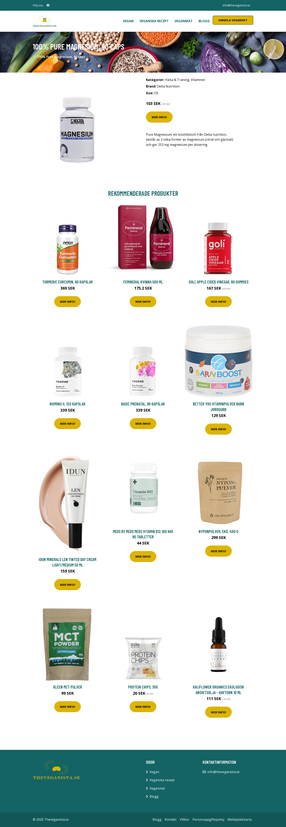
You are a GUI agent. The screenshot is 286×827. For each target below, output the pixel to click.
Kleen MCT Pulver (67, 686)
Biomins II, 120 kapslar (67, 403)
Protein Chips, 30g (143, 686)
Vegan (128, 21)
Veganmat (184, 21)
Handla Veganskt (232, 20)
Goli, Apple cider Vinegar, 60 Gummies (218, 281)
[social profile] (48, 5)
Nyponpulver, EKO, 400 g (218, 531)
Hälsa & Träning (177, 80)
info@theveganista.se (236, 5)
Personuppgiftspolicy (208, 819)
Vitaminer (198, 80)
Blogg (204, 21)
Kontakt (171, 819)
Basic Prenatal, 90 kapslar (143, 403)
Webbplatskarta (240, 819)
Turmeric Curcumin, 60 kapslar (67, 281)
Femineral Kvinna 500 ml (143, 281)
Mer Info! (159, 117)
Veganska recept (154, 21)
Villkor (184, 819)
